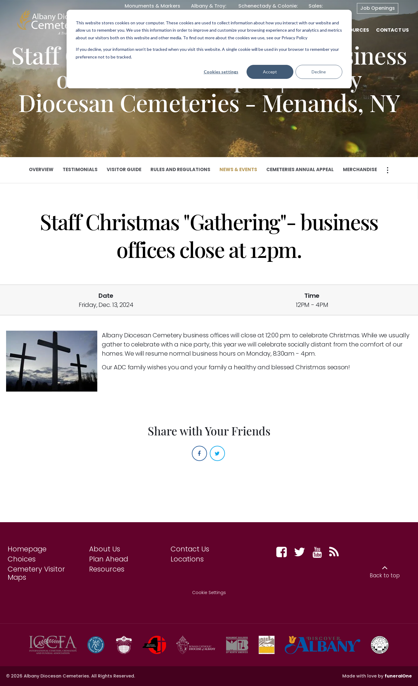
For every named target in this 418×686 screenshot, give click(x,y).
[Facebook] (199, 453)
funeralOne (398, 676)
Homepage (27, 549)
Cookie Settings (209, 592)
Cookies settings (221, 71)
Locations (187, 559)
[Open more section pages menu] (388, 170)
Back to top (385, 575)
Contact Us (190, 549)
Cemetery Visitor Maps (36, 573)
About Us (104, 549)
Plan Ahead (108, 559)
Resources (106, 569)
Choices (22, 559)
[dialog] (209, 49)
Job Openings (377, 8)
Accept (270, 71)
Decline (319, 71)
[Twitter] (217, 453)
